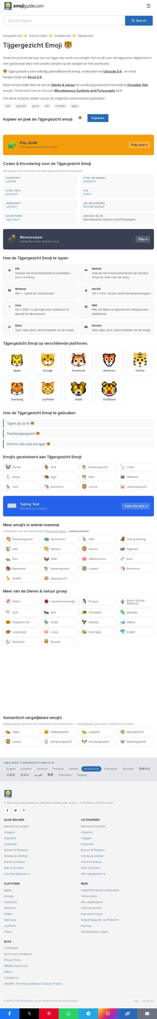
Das (11, 559)
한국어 (24, 775)
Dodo (51, 622)
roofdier (60, 106)
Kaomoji (86, 926)
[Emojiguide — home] (24, 6)
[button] (39, 180)
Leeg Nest (15, 632)
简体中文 (144, 769)
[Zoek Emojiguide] (64, 21)
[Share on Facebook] (9, 1013)
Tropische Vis (17, 622)
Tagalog (82, 775)
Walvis (127, 622)
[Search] (139, 21)
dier (8, 106)
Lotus (51, 632)
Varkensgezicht (133, 487)
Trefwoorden (89, 896)
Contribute (11, 948)
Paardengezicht (19, 539)
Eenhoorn (54, 487)
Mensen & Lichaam (16, 826)
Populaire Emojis (91, 914)
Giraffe (13, 578)
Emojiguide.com (12, 35)
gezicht (21, 106)
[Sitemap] (148, 6)
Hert (11, 487)
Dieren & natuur (38, 35)
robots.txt (147, 1001)
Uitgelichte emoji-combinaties (100, 890)
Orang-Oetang (133, 539)
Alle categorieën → (93, 874)
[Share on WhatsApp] (68, 1013)
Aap (11, 549)
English (11, 769)
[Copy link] (127, 1013)
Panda (13, 467)
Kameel (52, 549)
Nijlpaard (129, 549)
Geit (50, 467)
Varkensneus (94, 559)
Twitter (8, 914)
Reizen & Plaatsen (16, 850)
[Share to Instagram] (108, 1013)
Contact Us (11, 978)
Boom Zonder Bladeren (132, 602)
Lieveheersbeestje (59, 601)
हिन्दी (50, 775)
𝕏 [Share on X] (29, 1013)
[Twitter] (15, 810)
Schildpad (91, 612)
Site (137, 1001)
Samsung (10, 920)
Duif (11, 612)
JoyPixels (10, 926)
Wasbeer (129, 477)
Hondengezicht (95, 742)
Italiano (73, 769)
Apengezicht (55, 578)
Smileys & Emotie (92, 856)
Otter (50, 559)
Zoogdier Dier (62, 35)
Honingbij (91, 632)
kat (47, 106)
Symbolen (10, 844)
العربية (38, 775)
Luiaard (90, 568)
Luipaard (91, 732)
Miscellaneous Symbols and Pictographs (109, 219)
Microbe (128, 612)
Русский (128, 769)
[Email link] (147, 1013)
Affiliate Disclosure (16, 966)
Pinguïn (90, 601)
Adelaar (90, 622)
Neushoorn (54, 539)
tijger (75, 106)
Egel (50, 477)
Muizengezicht (133, 742)
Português (111, 769)
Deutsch (42, 769)
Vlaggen (9, 832)
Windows (10, 908)
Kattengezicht (56, 732)
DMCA (8, 972)
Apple (8, 890)
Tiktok (8, 931)
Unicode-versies (91, 908)
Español (26, 769)
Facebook (10, 902)
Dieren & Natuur (14, 862)
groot (35, 106)
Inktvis (12, 601)
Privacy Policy (12, 960)
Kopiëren (98, 118)
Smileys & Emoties (16, 856)
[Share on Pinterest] (49, 1013)
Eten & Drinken (14, 868)
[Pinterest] (23, 810)
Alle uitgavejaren (92, 902)
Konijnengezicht (57, 742)
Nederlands (91, 769)
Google (9, 896)
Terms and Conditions (18, 954)
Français (58, 769)
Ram (88, 477)
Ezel (126, 559)
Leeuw (90, 487)
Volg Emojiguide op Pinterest (99, 920)
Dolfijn (127, 632)
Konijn (12, 477)
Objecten (10, 838)
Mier (50, 612)
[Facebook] (7, 810)
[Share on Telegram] (88, 1013)
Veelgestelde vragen (94, 931)
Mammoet (15, 568)
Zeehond (15, 642)
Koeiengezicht (94, 467)
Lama (127, 467)
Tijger (12, 732)
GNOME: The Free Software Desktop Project (33, 983)
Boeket (52, 642)
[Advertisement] (78, 680)
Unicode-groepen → (16, 874)
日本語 (11, 775)
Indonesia (64, 775)
